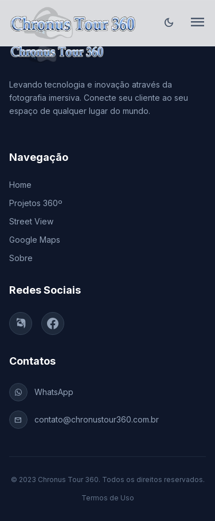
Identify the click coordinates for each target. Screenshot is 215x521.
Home (20, 185)
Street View (31, 221)
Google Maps (34, 239)
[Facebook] (52, 323)
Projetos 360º (35, 203)
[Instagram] (20, 323)
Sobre (21, 258)
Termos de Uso (107, 498)
